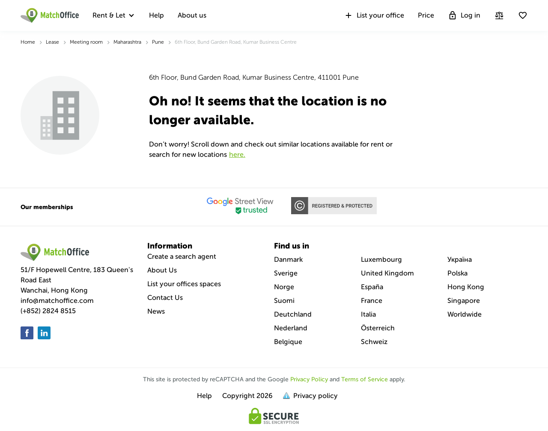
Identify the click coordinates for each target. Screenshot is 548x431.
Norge (284, 286)
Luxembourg (381, 259)
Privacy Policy (309, 379)
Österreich (378, 328)
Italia (368, 314)
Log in (464, 15)
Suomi (284, 300)
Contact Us (165, 297)
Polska (457, 273)
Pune (158, 42)
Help (156, 15)
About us (192, 15)
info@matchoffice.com (57, 300)
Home (28, 42)
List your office (374, 15)
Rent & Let (108, 15)
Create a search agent (181, 256)
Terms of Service (364, 379)
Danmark (288, 259)
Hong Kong (465, 286)
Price (426, 15)
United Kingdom (387, 273)
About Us (162, 270)
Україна (459, 259)
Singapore (463, 300)
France (371, 300)
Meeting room (86, 42)
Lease (52, 42)
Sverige (286, 273)
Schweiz (374, 341)
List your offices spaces (184, 283)
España (372, 286)
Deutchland (293, 314)
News (156, 311)
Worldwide (464, 314)
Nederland (290, 328)
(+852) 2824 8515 (48, 310)
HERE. (237, 154)
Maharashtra (127, 42)
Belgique (288, 341)
